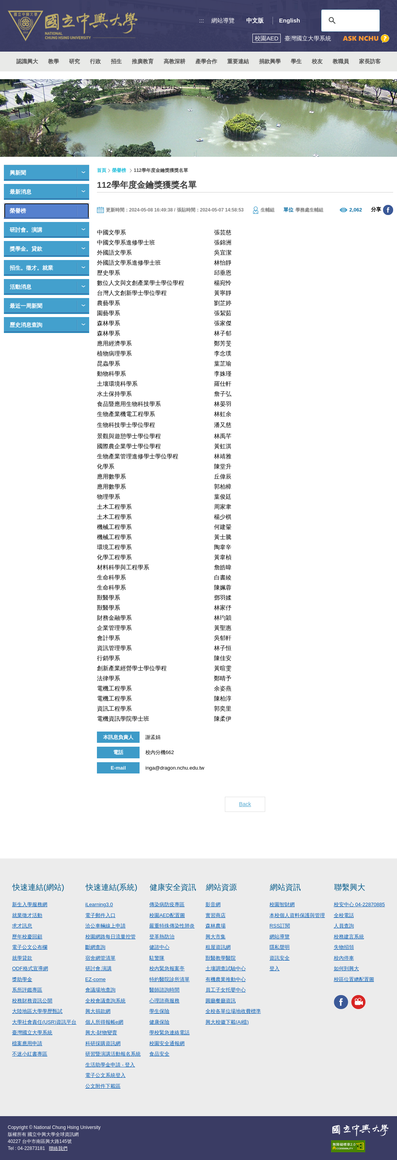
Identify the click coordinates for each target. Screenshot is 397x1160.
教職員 (341, 61)
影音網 (213, 904)
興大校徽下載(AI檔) (227, 1022)
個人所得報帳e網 (104, 1022)
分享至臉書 (388, 210)
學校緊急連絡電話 (169, 1032)
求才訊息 (22, 926)
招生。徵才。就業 (31, 268)
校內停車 (344, 958)
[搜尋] (349, 20)
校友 (317, 61)
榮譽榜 (18, 211)
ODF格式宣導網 (30, 968)
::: (201, 20)
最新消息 (20, 192)
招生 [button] (116, 61)
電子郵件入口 (100, 915)
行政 (95, 61)
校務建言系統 (349, 937)
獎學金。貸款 (26, 249)
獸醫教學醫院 (220, 958)
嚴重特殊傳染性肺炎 (172, 926)
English (289, 20)
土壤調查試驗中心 (225, 968)
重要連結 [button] (238, 61)
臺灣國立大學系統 (32, 1032)
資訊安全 (279, 958)
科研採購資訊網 (103, 1043)
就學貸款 (22, 958)
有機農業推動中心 (225, 979)
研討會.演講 (98, 968)
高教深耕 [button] (174, 61)
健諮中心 (159, 947)
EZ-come (95, 979)
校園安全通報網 (167, 1043)
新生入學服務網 (29, 904)
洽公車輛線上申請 (105, 926)
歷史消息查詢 (26, 325)
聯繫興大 (349, 887)
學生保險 (159, 1011)
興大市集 (215, 937)
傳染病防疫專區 (167, 904)
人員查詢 (344, 926)
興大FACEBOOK (341, 1002)
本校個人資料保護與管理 (297, 915)
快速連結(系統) (111, 887)
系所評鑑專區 (27, 990)
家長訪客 (370, 61)
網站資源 (221, 887)
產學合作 (206, 61)
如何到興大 (346, 968)
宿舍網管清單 (100, 958)
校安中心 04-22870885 (359, 904)
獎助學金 (22, 979)
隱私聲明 (279, 947)
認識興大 (27, 61)
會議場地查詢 (100, 990)
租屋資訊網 (218, 947)
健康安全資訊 (173, 887)
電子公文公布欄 (29, 947)
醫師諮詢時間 (164, 990)
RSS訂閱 (279, 926)
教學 (53, 61)
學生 (296, 61)
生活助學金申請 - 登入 (110, 1065)
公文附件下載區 (103, 1086)
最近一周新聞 (26, 306)
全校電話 (344, 915)
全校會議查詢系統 (105, 1001)
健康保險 (159, 1022)
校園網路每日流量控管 (110, 937)
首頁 (101, 170)
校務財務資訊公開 (32, 1001)
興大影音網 (358, 1002)
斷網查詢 (95, 947)
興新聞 (18, 173)
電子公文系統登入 (105, 1075)
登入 (274, 968)
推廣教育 (143, 61)
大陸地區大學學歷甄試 (37, 1011)
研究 (74, 61)
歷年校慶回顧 (27, 937)
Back (245, 804)
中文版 (255, 20)
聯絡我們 (58, 1148)
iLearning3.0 (99, 904)
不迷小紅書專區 (29, 1054)
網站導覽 (223, 20)
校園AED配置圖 (167, 915)
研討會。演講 (26, 230)
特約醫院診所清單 (169, 979)
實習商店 (215, 915)
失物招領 (344, 947)
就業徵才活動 (27, 915)
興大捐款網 (97, 1011)
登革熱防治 (161, 937)
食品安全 (159, 1054)
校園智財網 (282, 904)
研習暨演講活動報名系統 (113, 1054)
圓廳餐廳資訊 (220, 1001)
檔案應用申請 (27, 1043)
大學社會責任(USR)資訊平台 (44, 1022)
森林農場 (215, 926)
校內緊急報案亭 (167, 968)
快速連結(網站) (38, 887)
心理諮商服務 (164, 1001)
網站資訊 (285, 887)
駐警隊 (156, 958)
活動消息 (20, 287)
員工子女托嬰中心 (225, 990)
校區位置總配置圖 (354, 979)
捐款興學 (270, 61)
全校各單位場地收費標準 (233, 1011)
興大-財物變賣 (101, 1032)
